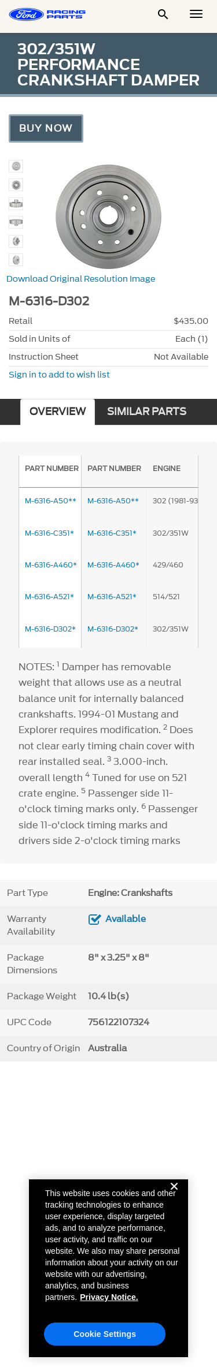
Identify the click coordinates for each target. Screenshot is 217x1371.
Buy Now (46, 128)
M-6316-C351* (112, 533)
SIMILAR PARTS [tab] (146, 412)
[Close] (174, 1203)
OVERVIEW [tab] (58, 412)
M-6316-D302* (112, 629)
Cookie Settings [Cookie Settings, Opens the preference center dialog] (104, 1341)
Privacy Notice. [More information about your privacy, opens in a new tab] (109, 1304)
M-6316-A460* (113, 565)
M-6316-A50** (113, 501)
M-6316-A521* (112, 597)
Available (125, 919)
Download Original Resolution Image (80, 279)
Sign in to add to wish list (59, 375)
